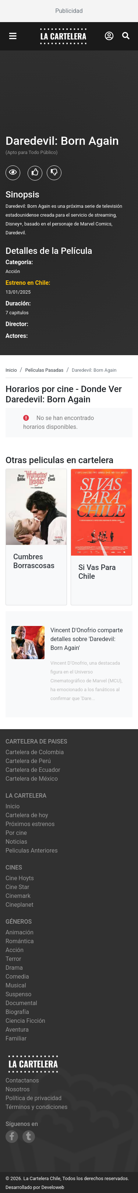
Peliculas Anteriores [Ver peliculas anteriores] (32, 850)
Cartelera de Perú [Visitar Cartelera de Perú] (28, 761)
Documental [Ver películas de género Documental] (21, 1003)
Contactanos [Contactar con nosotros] (22, 1080)
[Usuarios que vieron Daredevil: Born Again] (13, 172)
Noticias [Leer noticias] (16, 841)
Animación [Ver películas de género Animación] (19, 932)
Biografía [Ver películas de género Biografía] (17, 1011)
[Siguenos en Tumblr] (28, 1136)
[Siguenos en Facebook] (12, 1136)
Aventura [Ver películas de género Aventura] (17, 1029)
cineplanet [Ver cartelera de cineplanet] (19, 904)
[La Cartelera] (63, 35)
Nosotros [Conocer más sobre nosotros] (18, 1089)
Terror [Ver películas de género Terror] (13, 958)
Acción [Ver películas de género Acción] (15, 950)
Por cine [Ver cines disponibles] (16, 832)
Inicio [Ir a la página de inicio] (13, 806)
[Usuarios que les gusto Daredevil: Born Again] (35, 173)
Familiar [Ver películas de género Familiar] (16, 1038)
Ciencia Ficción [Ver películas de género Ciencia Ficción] (25, 1020)
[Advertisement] (69, 11)
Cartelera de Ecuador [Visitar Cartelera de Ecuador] (33, 769)
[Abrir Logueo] (109, 36)
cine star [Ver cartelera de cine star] (17, 887)
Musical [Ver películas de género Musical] (16, 985)
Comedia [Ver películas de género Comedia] (17, 976)
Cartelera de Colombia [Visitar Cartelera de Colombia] (35, 752)
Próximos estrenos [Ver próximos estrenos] (30, 824)
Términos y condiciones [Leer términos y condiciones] (37, 1106)
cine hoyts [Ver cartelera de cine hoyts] (20, 878)
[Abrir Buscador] (126, 35)
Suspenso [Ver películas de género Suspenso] (18, 994)
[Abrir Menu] (13, 36)
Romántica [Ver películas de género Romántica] (20, 941)
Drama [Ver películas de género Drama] (14, 967)
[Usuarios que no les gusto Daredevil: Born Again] (54, 172)
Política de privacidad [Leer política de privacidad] (33, 1098)
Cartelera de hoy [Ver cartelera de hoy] (27, 815)
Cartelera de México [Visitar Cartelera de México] (32, 778)
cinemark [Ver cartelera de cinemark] (18, 895)
